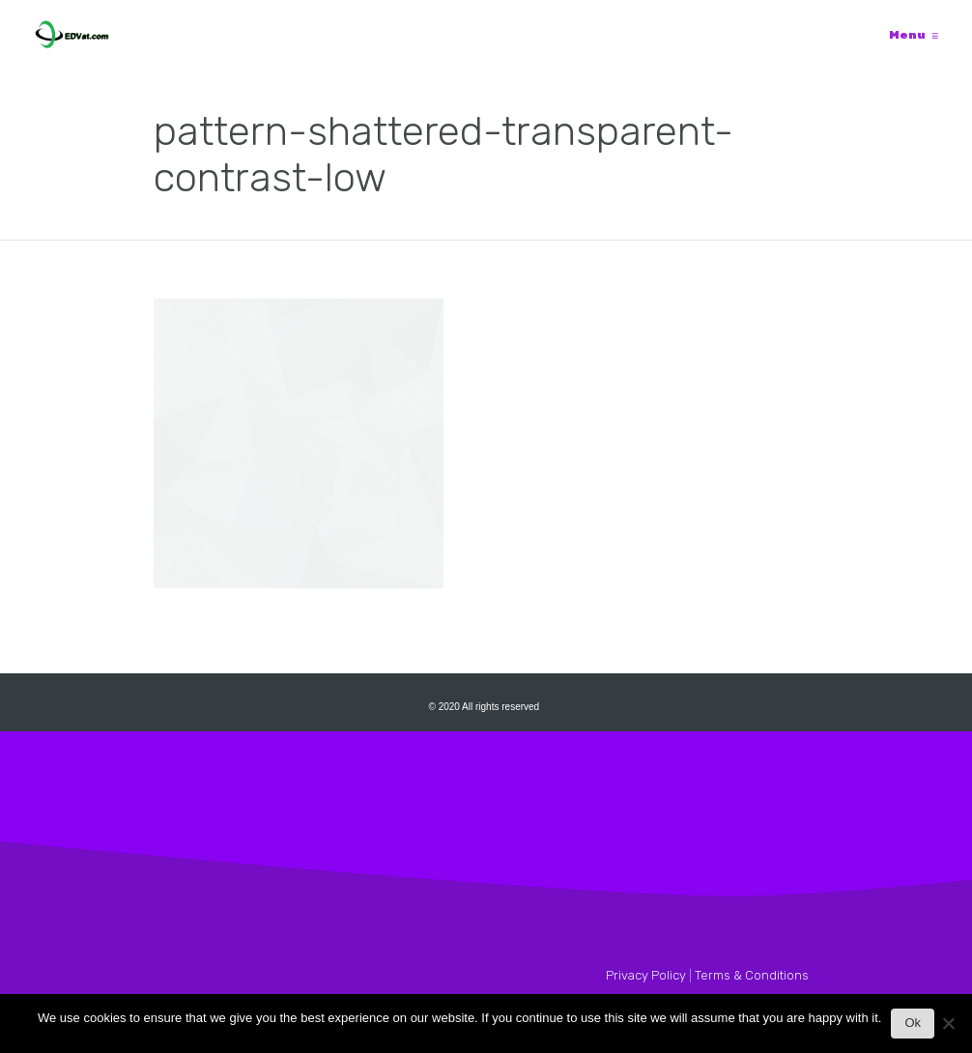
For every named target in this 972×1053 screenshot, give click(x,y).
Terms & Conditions (752, 975)
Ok (912, 1022)
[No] (948, 1028)
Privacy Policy (646, 975)
